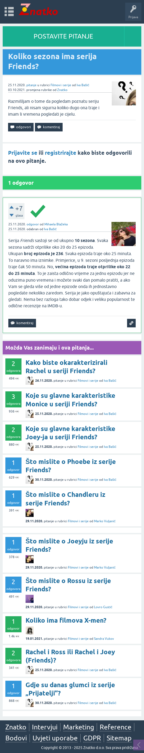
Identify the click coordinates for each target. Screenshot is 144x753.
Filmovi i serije (61, 85)
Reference (115, 727)
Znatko (62, 90)
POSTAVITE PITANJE (63, 36)
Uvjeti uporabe (55, 738)
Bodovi (16, 738)
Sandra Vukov (104, 639)
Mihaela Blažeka (56, 224)
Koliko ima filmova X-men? (66, 620)
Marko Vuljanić (105, 521)
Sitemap (119, 738)
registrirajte (60, 153)
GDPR (92, 738)
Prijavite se (22, 153)
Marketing (78, 727)
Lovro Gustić (103, 607)
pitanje (31, 85)
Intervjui (44, 727)
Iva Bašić (83, 85)
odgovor (33, 224)
